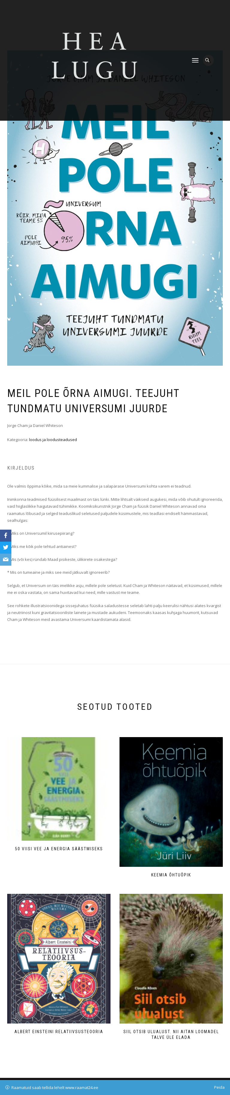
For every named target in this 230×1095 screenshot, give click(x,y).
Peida (219, 1087)
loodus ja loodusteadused (53, 439)
